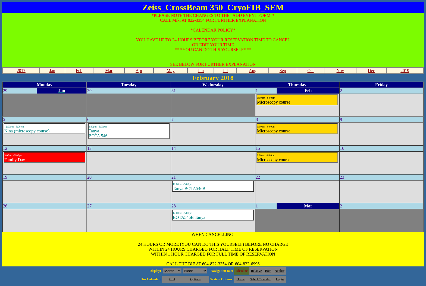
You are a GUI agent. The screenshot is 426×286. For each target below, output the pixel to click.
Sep (283, 70)
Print (172, 279)
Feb (79, 70)
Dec (371, 70)
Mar (108, 70)
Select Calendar (260, 279)
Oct (310, 70)
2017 (21, 70)
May (170, 70)
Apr (139, 70)
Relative (256, 271)
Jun (201, 70)
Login (280, 279)
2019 (404, 70)
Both (268, 271)
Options (195, 279)
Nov (340, 70)
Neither (279, 271)
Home (241, 279)
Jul (225, 70)
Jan (52, 70)
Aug (252, 70)
